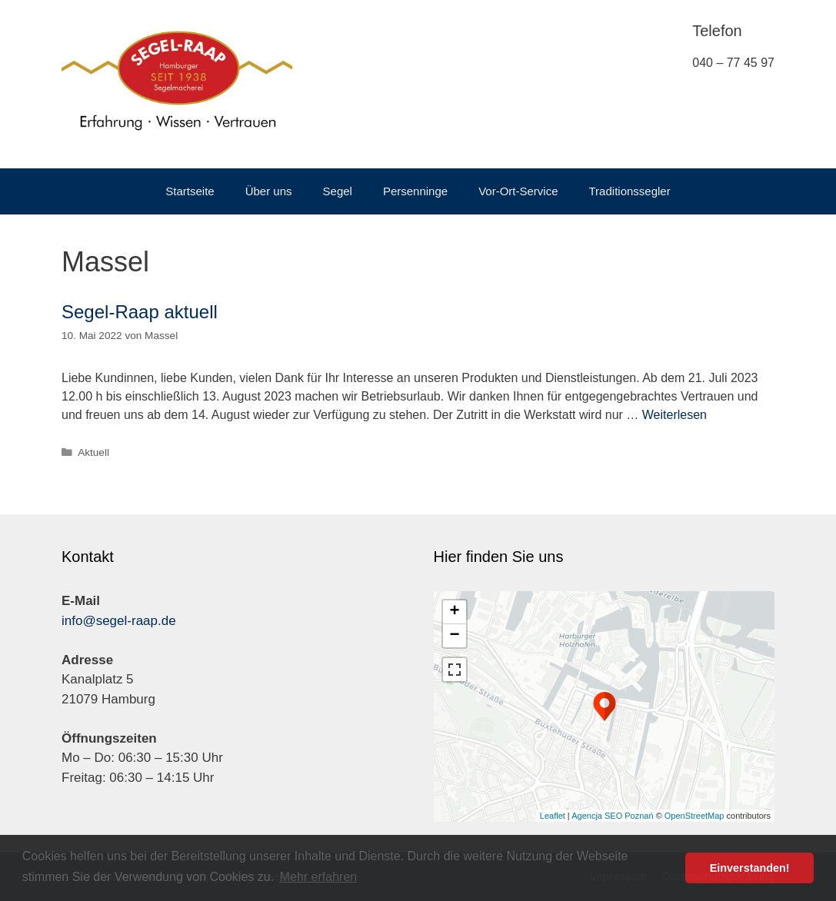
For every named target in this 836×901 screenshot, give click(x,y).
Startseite (189, 191)
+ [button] (454, 611)
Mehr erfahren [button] (319, 876)
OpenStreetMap (694, 815)
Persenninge (415, 191)
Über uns (268, 191)
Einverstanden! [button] (750, 868)
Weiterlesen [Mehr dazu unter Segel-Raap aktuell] (674, 414)
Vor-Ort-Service (518, 191)
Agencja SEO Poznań (612, 815)
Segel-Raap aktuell (140, 311)
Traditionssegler (630, 191)
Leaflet (552, 815)
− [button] (454, 635)
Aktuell (93, 452)
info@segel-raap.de (119, 620)
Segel (337, 191)
